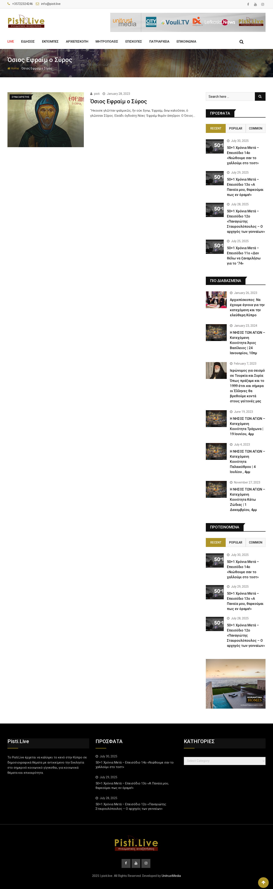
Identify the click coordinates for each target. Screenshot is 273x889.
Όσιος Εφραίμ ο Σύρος (118, 101)
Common (255, 128)
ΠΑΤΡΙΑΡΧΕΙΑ (159, 41)
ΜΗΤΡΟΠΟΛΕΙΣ (107, 41)
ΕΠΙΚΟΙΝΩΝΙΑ (186, 41)
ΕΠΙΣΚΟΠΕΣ (133, 41)
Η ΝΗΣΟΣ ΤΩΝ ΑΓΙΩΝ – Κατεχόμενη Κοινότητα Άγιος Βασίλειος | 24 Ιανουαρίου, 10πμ (247, 343)
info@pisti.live (51, 4)
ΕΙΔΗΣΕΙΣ (28, 41)
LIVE (10, 41)
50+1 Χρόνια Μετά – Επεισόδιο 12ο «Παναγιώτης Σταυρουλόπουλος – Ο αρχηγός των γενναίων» (246, 221)
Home (13, 68)
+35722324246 (22, 4)
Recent (215, 128)
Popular (235, 128)
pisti (97, 93)
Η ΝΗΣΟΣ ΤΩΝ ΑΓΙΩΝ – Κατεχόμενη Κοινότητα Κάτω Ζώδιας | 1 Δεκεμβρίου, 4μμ (247, 499)
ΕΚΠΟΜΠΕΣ (50, 41)
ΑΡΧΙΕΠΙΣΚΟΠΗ (77, 41)
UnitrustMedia (171, 876)
